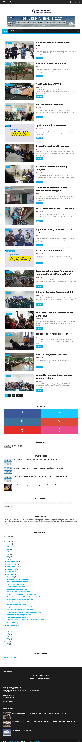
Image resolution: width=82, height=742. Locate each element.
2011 (7, 639)
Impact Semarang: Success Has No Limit (55, 228)
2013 (7, 634)
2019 (7, 550)
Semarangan (8, 504)
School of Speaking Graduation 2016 (52, 290)
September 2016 (13, 564)
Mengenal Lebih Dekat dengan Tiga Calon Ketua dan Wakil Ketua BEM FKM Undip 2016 (42, 474)
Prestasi (69, 501)
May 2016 (10, 572)
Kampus (9, 43)
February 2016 (12, 623)
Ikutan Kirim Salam (10, 655)
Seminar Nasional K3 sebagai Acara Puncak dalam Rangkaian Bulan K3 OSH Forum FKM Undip (44, 719)
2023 (7, 539)
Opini (8, 125)
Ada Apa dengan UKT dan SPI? (49, 352)
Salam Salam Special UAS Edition (23, 728)
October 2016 (12, 562)
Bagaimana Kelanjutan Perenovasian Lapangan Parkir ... (27, 605)
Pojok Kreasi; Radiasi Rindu (48, 249)
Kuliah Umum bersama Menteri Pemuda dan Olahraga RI (27, 595)
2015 (7, 629)
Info (8, 146)
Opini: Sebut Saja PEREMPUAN (49, 124)
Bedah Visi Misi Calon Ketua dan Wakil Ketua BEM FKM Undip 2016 (35, 457)
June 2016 (10, 570)
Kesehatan (10, 84)
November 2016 (12, 559)
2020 (7, 547)
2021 (7, 544)
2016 (7, 557)
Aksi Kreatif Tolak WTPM (46, 83)
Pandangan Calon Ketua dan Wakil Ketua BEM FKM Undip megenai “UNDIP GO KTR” (41, 466)
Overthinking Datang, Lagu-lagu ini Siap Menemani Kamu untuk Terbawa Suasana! (41, 483)
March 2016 (11, 621)
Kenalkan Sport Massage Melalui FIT (52, 331)
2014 (7, 632)
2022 (7, 542)
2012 (7, 637)
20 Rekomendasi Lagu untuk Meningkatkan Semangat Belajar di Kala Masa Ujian (39, 711)
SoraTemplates (13, 739)
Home (5, 31)
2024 (7, 537)
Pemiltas (52, 501)
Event (8, 64)
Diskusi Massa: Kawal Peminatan (51, 145)
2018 (7, 552)
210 (18, 393)
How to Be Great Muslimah (47, 104)
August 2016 (11, 567)
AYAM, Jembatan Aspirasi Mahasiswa (53, 208)
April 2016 (10, 575)
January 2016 (12, 626)
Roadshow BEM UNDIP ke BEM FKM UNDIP (54, 42)
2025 (7, 534)
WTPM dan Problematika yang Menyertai (21, 592)
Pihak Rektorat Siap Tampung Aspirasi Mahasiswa (24, 610)
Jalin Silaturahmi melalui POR (49, 63)
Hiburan (25, 501)
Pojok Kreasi (10, 250)
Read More (38, 55)
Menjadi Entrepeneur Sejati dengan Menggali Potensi (26, 618)
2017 (7, 555)
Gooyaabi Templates (34, 739)
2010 (7, 642)
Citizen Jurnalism (10, 501)
